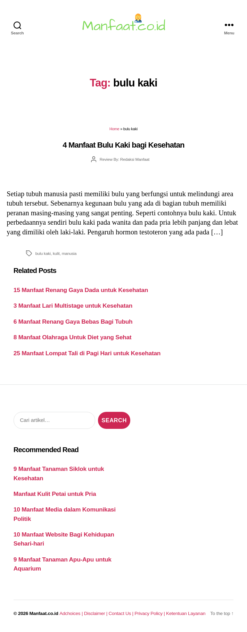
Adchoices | (71, 613)
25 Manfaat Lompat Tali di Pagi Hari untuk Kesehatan (87, 353)
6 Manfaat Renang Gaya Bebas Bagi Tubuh (73, 321)
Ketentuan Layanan (185, 613)
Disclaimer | (96, 613)
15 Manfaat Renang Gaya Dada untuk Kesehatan (81, 289)
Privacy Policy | (150, 613)
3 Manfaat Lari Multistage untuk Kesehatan (73, 305)
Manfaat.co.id (44, 613)
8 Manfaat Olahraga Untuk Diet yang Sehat (73, 337)
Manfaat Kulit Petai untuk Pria (55, 493)
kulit (56, 253)
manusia (69, 253)
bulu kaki (43, 253)
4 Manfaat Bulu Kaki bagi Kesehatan (123, 145)
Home (114, 129)
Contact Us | (122, 613)
